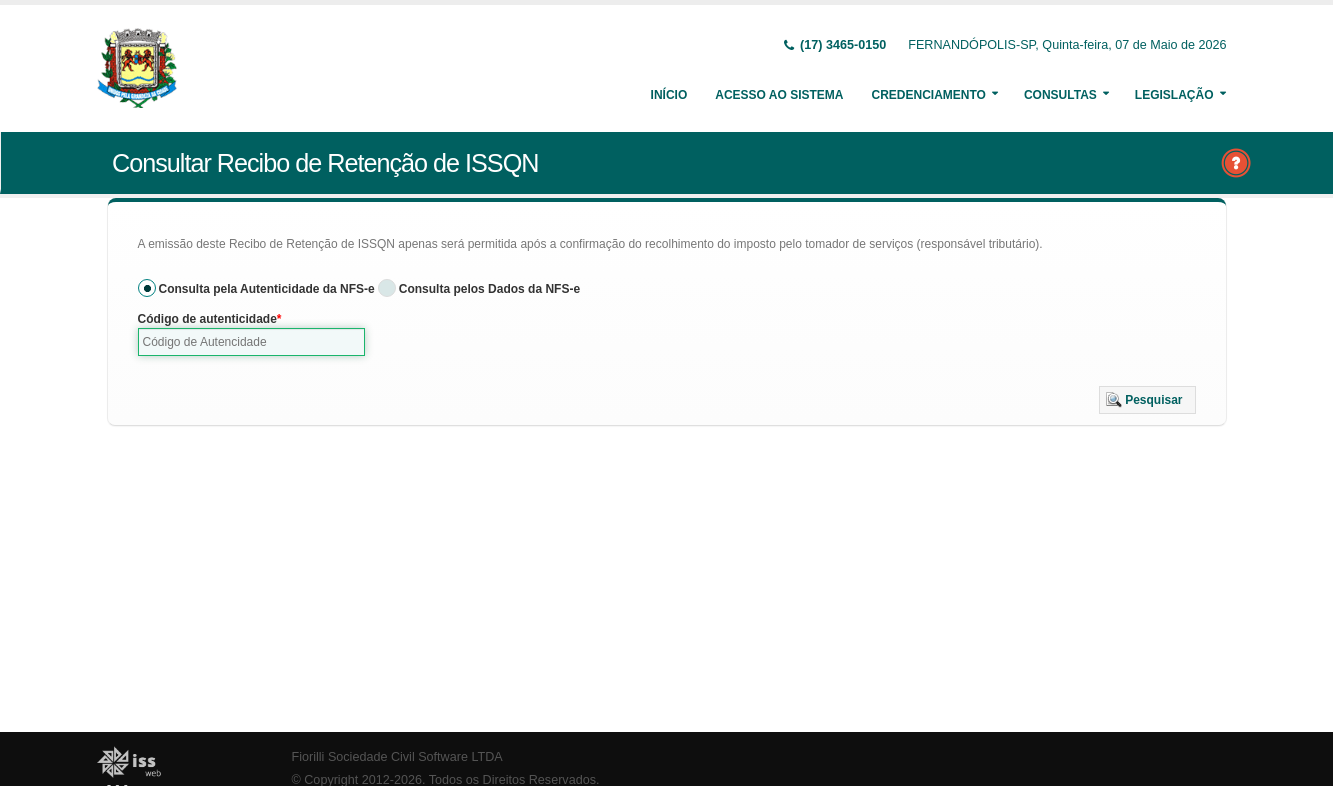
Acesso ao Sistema (779, 95)
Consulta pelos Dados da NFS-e (489, 289)
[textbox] (252, 342)
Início (669, 95)
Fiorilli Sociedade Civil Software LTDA (397, 757)
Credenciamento (928, 95)
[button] (1147, 400)
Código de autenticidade (207, 319)
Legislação (1174, 95)
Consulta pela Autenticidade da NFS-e (267, 289)
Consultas (1060, 95)
